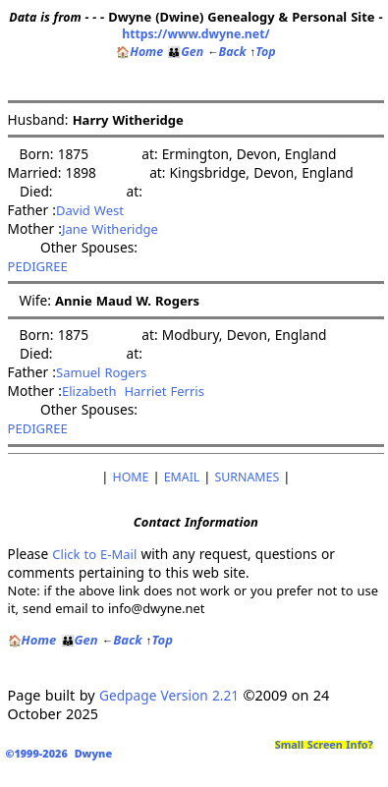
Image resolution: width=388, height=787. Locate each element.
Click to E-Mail (94, 554)
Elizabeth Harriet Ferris (133, 391)
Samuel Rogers (101, 372)
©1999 (62, 753)
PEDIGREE (38, 266)
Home (139, 51)
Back (226, 51)
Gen (185, 51)
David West (90, 210)
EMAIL (182, 477)
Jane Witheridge (110, 229)
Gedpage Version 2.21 (169, 695)
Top (263, 51)
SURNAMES (247, 477)
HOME (131, 477)
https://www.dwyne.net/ (195, 34)
